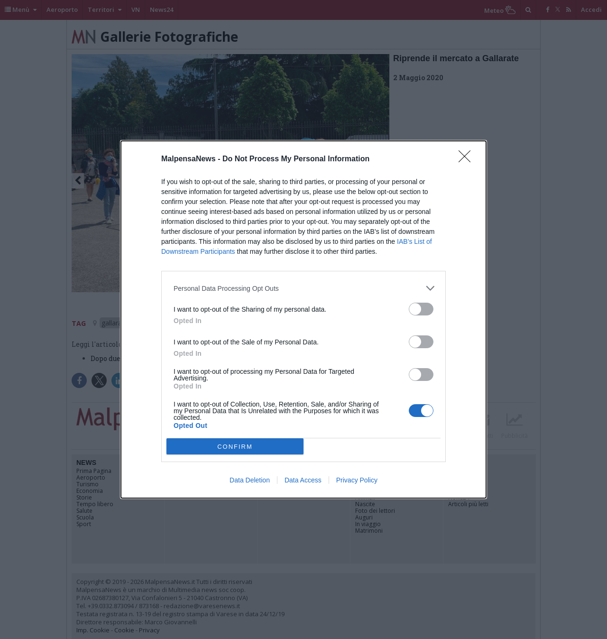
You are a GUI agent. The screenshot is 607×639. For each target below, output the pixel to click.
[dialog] (303, 319)
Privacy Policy (356, 480)
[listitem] (303, 288)
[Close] (468, 159)
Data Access (303, 480)
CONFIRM (235, 446)
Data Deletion (250, 480)
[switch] (421, 309)
